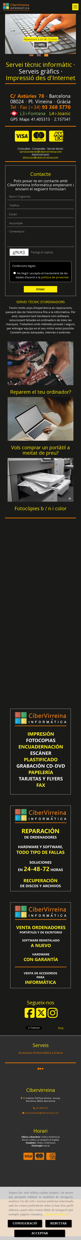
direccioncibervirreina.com (40, 157)
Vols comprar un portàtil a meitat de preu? (40, 450)
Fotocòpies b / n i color (40, 508)
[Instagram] (53, 1016)
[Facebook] (30, 1016)
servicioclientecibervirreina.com (41, 152)
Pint (60, 1028)
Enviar (40, 289)
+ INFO (40, 45)
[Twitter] (41, 1016)
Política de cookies (55, 1214)
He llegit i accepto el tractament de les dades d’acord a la (41, 275)
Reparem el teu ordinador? (40, 391)
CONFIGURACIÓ (25, 1223)
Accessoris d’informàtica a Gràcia (40, 1053)
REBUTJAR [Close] (58, 1223)
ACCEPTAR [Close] (39, 1233)
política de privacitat (55, 277)
